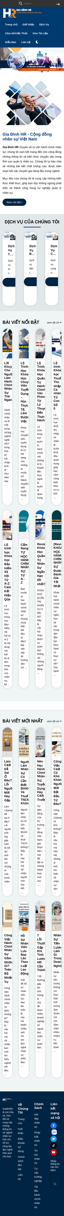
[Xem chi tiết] (14, 202)
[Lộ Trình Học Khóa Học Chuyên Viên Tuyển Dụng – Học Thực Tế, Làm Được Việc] (24, 343)
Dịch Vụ (44, 24)
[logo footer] (8, 1100)
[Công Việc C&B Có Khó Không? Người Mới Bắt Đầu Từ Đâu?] (56, 742)
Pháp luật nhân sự (36, 1138)
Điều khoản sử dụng (20, 1145)
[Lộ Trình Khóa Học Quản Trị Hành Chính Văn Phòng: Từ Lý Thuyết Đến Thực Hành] (40, 343)
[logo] (22, 18)
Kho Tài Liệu (40, 33)
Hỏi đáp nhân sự (36, 1120)
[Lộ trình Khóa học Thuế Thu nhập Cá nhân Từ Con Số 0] (56, 343)
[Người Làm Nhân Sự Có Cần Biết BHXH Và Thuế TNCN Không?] (24, 742)
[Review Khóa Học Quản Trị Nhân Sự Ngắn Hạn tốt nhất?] (40, 525)
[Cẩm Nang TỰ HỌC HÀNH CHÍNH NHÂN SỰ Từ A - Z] (24, 525)
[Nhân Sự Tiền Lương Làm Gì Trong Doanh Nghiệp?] (56, 916)
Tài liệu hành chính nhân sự (36, 1197)
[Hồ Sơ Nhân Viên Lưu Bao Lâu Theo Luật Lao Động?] (24, 916)
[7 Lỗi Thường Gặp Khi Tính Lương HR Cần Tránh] (40, 916)
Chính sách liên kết (20, 1163)
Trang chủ (11, 24)
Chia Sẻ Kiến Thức (16, 33)
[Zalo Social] (54, 1132)
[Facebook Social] (54, 1126)
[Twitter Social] (54, 1139)
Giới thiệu (28, 24)
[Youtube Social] (54, 1152)
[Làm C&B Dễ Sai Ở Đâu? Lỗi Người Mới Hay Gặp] (7, 742)
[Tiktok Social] (54, 1145)
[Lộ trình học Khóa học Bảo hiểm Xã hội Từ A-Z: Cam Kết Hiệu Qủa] (7, 525)
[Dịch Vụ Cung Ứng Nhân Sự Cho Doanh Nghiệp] (51, 236)
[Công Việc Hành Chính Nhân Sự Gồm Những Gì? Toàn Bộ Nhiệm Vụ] (7, 916)
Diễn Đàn (10, 42)
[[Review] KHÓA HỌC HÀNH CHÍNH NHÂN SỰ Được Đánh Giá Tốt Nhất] (56, 525)
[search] (38, 3)
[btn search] (58, 4)
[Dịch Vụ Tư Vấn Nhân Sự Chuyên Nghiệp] (9, 236)
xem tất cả (54, 322)
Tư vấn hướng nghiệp (36, 1174)
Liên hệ (25, 42)
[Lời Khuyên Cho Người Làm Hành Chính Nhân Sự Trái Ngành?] (7, 343)
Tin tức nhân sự (36, 1156)
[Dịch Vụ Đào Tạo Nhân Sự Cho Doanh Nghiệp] (30, 236)
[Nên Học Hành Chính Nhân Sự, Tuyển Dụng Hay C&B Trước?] (40, 742)
